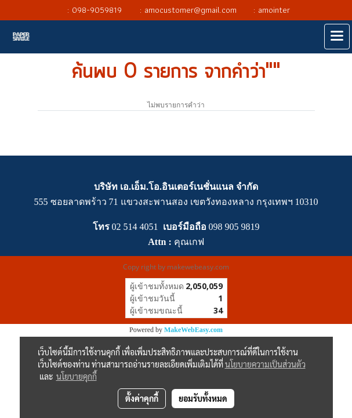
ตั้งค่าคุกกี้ (141, 398)
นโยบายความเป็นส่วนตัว (265, 364)
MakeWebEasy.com (193, 330)
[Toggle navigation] (337, 36)
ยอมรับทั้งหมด (203, 398)
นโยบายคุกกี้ (76, 376)
